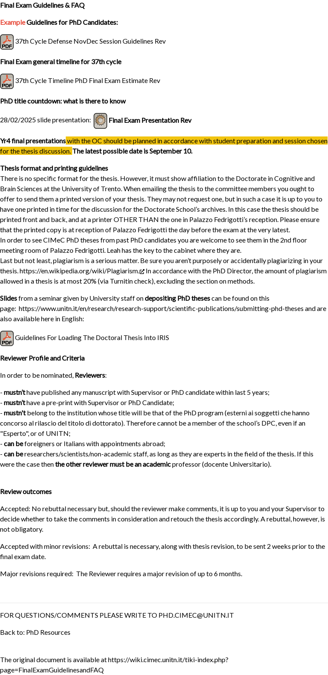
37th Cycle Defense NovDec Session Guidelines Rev (90, 41)
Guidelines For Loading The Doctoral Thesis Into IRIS (92, 337)
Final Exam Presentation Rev (149, 120)
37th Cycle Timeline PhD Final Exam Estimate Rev (87, 80)
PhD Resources (48, 632)
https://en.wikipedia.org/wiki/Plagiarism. (82, 270)
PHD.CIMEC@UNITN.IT (196, 615)
